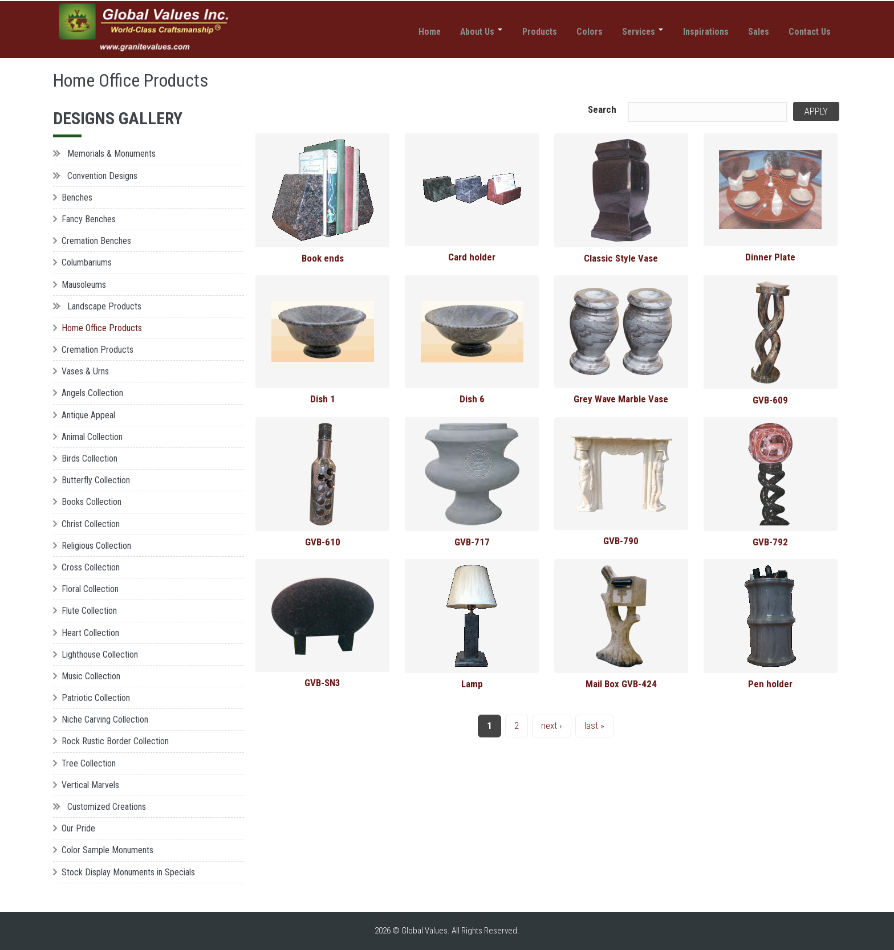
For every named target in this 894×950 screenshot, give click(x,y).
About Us (449, 33)
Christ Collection (91, 524)
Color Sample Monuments (107, 850)
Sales (751, 33)
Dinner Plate (770, 257)
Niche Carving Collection (105, 719)
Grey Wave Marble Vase (621, 399)
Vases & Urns (85, 371)
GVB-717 (472, 542)
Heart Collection (90, 632)
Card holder (471, 257)
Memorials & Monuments (111, 153)
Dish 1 (322, 399)
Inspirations (693, 33)
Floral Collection (90, 589)
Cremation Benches (96, 240)
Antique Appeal (88, 415)
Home (392, 33)
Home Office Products (102, 328)
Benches (77, 197)
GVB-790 (621, 541)
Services (625, 33)
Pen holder (770, 684)
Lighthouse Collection (100, 654)
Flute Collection (89, 610)
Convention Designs (102, 175)
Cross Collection (91, 567)
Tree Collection (89, 763)
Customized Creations (106, 806)
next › (551, 725)
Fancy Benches (89, 219)
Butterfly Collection (96, 480)
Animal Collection (92, 436)
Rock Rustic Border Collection (115, 741)
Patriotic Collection (96, 697)
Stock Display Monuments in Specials (128, 872)
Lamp (472, 684)
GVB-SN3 (322, 682)
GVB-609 (770, 400)
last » (594, 725)
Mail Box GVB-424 (621, 684)
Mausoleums (84, 284)
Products (513, 33)
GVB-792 (770, 542)
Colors (568, 33)
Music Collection (91, 676)
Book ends (323, 258)
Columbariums (87, 262)
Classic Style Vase (621, 258)
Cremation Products (97, 349)
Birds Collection (89, 458)
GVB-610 (322, 542)
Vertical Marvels (90, 785)
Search (602, 109)
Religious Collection (96, 545)
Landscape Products (104, 306)
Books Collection (91, 501)
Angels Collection (92, 393)
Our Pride (78, 828)
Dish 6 (472, 399)
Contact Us (807, 33)
